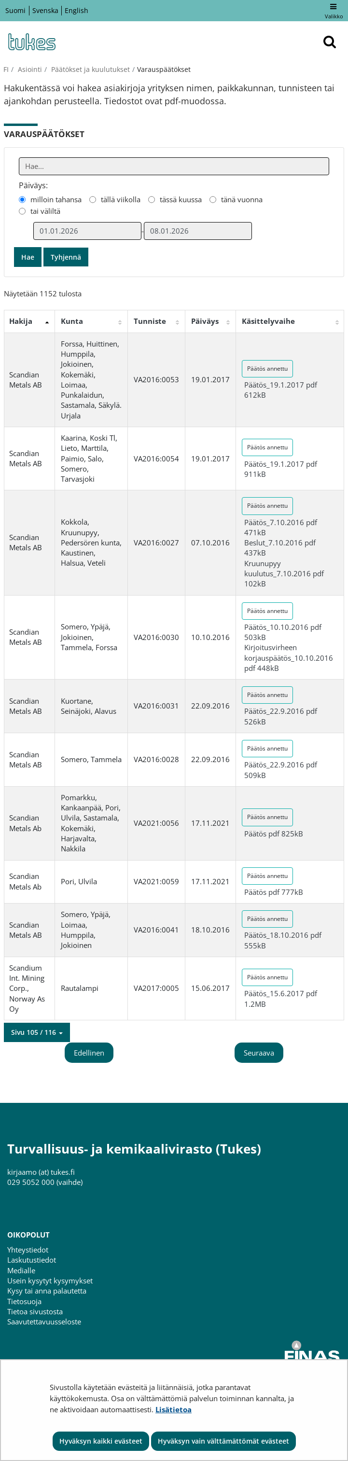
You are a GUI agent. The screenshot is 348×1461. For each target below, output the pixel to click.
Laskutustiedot (31, 1260)
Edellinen (89, 1052)
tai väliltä (45, 211)
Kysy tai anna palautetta (46, 1290)
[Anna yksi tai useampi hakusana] (174, 166)
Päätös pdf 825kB (273, 833)
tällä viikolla (120, 199)
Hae (27, 257)
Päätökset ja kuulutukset (89, 69)
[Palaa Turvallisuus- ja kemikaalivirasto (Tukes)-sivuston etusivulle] (31, 41)
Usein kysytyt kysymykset (50, 1280)
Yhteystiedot (27, 1249)
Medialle (21, 1270)
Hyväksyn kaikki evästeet (100, 1441)
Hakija (20, 321)
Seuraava (259, 1052)
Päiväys (205, 321)
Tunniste (150, 321)
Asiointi (29, 69)
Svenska (45, 10)
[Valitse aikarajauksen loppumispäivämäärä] (198, 231)
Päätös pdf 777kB (273, 892)
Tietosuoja (24, 1301)
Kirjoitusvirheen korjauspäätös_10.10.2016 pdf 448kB (288, 657)
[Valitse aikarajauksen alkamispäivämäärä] (87, 231)
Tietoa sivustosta (35, 1311)
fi (6, 69)
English (76, 10)
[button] (37, 1032)
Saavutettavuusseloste (44, 1321)
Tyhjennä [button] (66, 257)
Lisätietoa (173, 1409)
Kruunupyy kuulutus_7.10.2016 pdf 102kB (284, 573)
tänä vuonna (242, 199)
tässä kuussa (181, 199)
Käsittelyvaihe (268, 321)
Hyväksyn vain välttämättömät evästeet (223, 1441)
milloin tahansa (56, 199)
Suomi (15, 10)
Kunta (72, 321)
